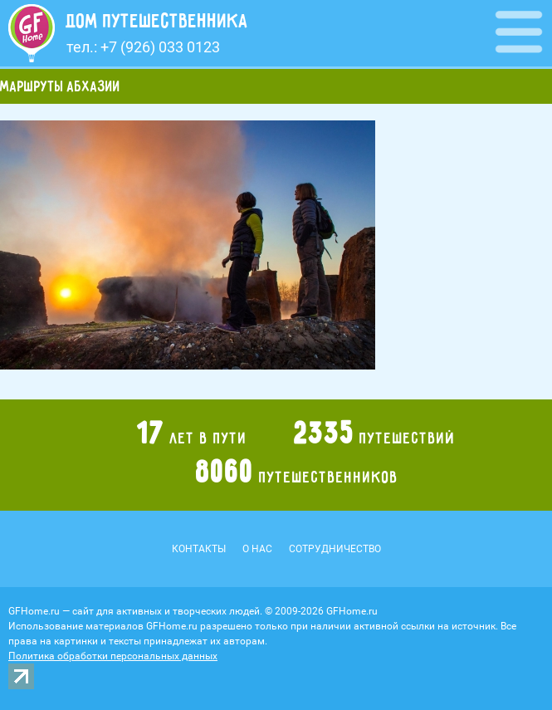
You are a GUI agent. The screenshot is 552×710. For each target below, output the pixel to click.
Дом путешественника (157, 20)
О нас (257, 549)
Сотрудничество (335, 549)
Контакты (199, 549)
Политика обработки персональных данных (112, 656)
